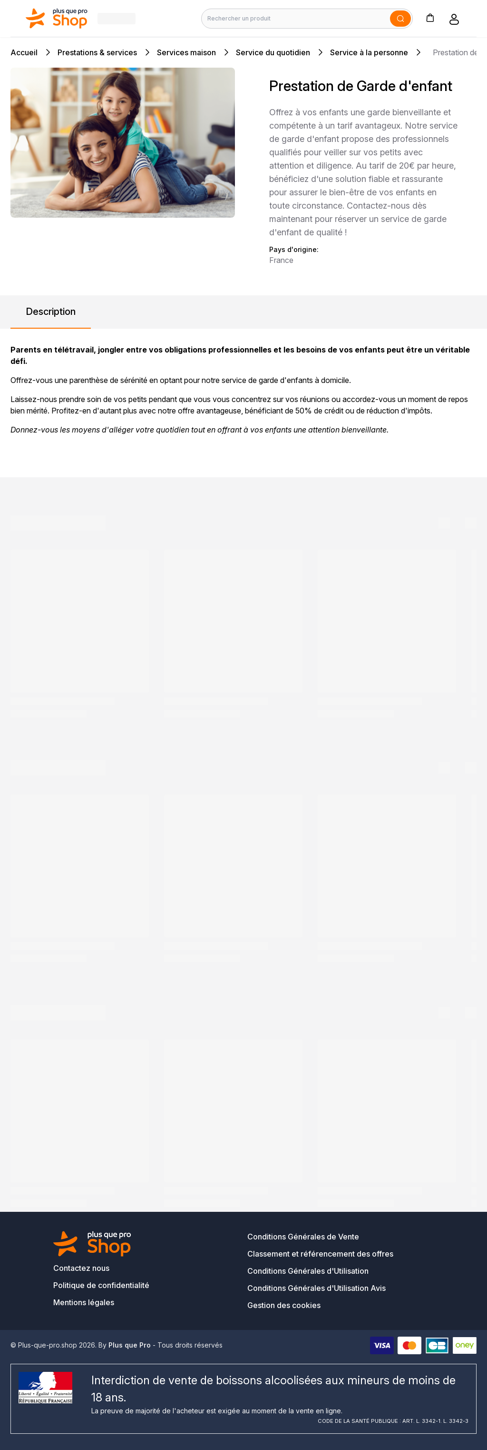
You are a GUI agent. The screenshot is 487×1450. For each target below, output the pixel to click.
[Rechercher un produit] (307, 19)
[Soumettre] (400, 18)
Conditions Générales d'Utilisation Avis (316, 1288)
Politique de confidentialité (101, 1285)
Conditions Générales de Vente (303, 1236)
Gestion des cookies (284, 1305)
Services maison (186, 52)
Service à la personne (369, 52)
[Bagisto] (57, 18)
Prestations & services (97, 52)
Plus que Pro (129, 1345)
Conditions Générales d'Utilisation (308, 1271)
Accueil (24, 52)
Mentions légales (83, 1302)
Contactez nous (81, 1268)
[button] (430, 17)
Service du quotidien (273, 52)
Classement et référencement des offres (320, 1254)
